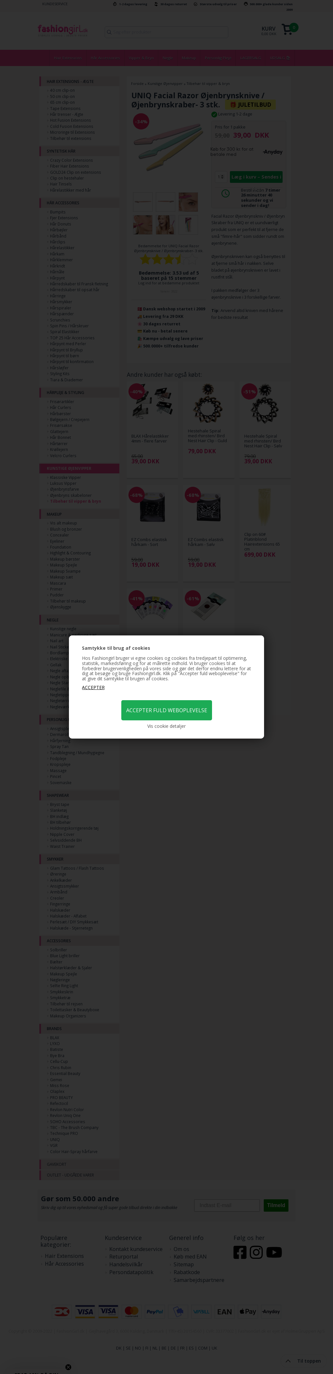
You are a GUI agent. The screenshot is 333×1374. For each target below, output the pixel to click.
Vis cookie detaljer (166, 726)
